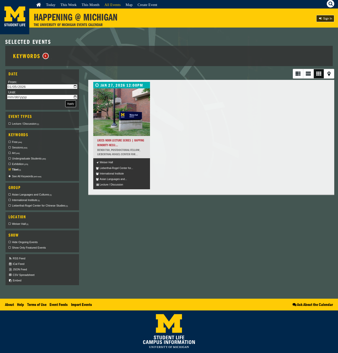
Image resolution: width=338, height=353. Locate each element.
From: (12, 82)
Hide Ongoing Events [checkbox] (25, 242)
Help (20, 304)
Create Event (147, 5)
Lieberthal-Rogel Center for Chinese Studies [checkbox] (40, 205)
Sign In (325, 18)
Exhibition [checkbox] (20, 163)
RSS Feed (16, 258)
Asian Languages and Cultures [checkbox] (32, 194)
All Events (112, 5)
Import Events (81, 304)
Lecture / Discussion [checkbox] (25, 123)
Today (51, 5)
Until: (12, 92)
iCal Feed (16, 264)
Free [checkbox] (17, 141)
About (9, 304)
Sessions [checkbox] (19, 147)
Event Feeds (59, 304)
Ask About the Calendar (312, 304)
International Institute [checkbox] (26, 200)
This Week (68, 5)
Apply (70, 103)
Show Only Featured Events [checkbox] (29, 247)
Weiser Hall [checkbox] (20, 223)
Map (129, 5)
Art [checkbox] (16, 152)
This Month (90, 5)
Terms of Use (36, 304)
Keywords (31, 56)
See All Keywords (26, 176)
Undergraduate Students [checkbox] (29, 158)
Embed (14, 280)
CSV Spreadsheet (21, 275)
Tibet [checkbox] (16, 169)
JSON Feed (17, 269)
